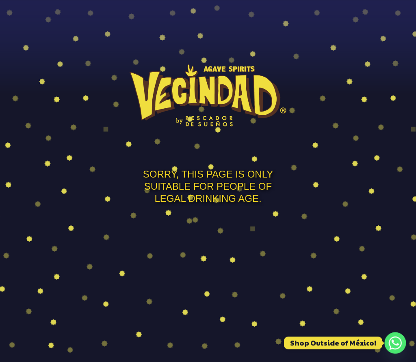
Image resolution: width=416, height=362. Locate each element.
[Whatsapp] (395, 343)
